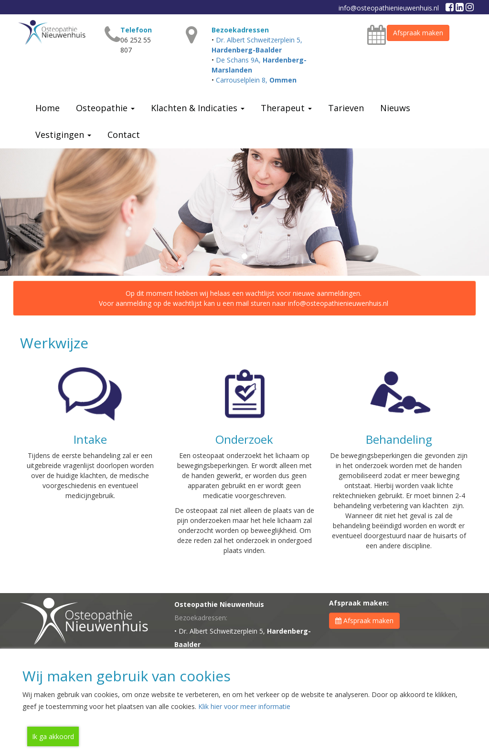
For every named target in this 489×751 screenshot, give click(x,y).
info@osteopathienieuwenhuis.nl (389, 7)
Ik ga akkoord (53, 736)
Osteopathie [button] (105, 108)
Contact (123, 134)
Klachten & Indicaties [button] (197, 108)
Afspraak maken (418, 32)
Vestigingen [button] (63, 134)
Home (47, 108)
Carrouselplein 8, (256, 79)
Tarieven (346, 108)
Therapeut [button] (286, 108)
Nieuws (395, 108)
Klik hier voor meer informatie (244, 706)
